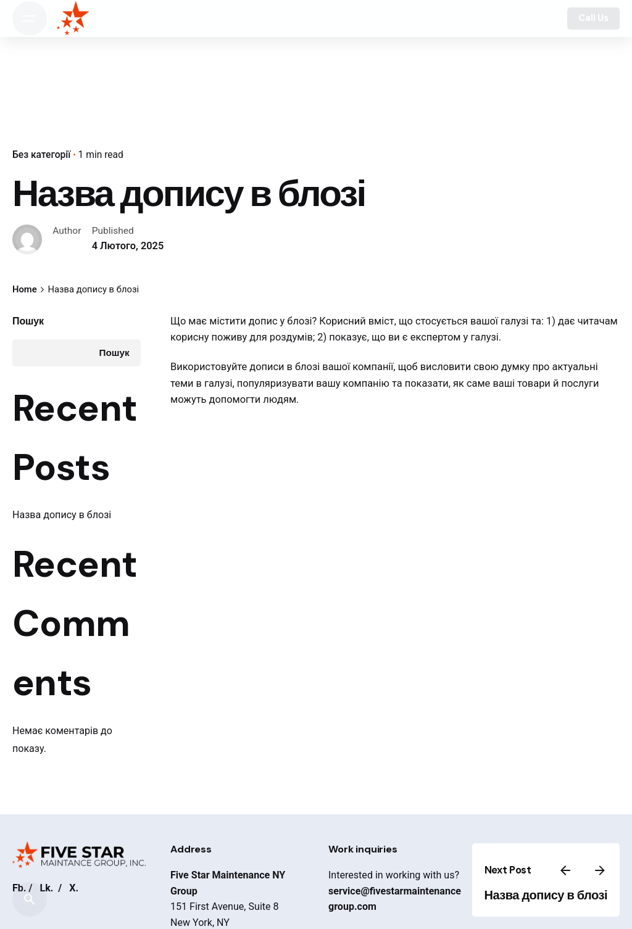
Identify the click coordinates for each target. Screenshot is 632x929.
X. (73, 888)
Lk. (46, 888)
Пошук (28, 321)
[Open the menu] (29, 18)
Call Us (593, 18)
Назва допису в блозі (61, 515)
